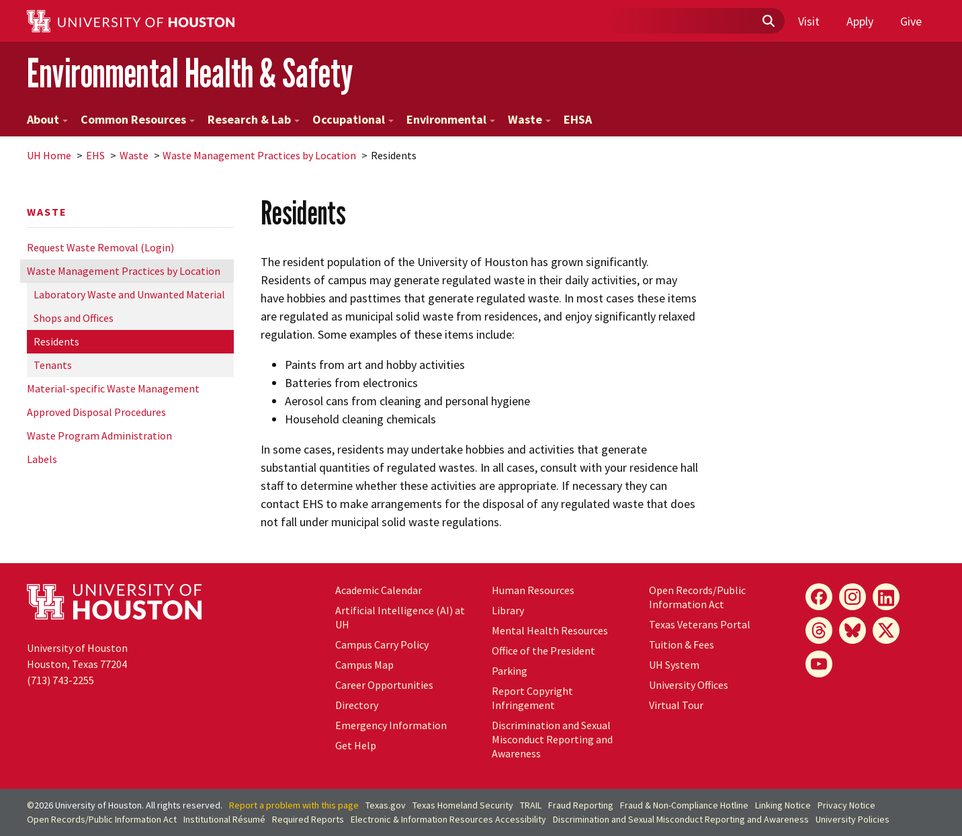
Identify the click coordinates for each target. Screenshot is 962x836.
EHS (95, 155)
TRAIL (530, 805)
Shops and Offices (74, 318)
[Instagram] (852, 596)
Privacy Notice (846, 805)
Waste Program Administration (99, 435)
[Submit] (768, 21)
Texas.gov (385, 805)
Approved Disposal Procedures (96, 412)
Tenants (53, 365)
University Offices (688, 685)
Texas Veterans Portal (699, 624)
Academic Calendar (378, 590)
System (674, 664)
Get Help (355, 745)
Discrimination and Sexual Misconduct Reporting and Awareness (552, 739)
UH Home (49, 155)
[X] (886, 630)
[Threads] (818, 630)
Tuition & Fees (681, 644)
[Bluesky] (852, 630)
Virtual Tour (676, 705)
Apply (859, 21)
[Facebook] (818, 596)
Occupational (353, 119)
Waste (529, 119)
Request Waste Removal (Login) (100, 247)
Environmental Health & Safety (190, 73)
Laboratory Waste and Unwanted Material (129, 294)
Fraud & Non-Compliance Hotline (684, 805)
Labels (42, 459)
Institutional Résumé (224, 819)
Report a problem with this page (294, 805)
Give (911, 21)
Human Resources (533, 590)
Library (508, 610)
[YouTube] (818, 664)
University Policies (852, 819)
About (47, 119)
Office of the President (543, 650)
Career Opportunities (384, 685)
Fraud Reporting (580, 805)
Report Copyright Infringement (532, 698)
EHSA (578, 119)
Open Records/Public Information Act (697, 597)
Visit (809, 21)
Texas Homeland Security (462, 805)
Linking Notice (783, 805)
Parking (509, 670)
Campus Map (364, 664)
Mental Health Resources (550, 630)
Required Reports (308, 819)
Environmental (450, 119)
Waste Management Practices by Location (259, 155)
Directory (356, 705)
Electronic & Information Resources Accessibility (448, 819)
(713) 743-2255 (60, 680)
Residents (56, 341)
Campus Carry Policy (382, 644)
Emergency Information (391, 725)
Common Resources (138, 119)
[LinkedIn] (886, 596)
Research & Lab (254, 119)
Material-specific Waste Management (113, 388)
